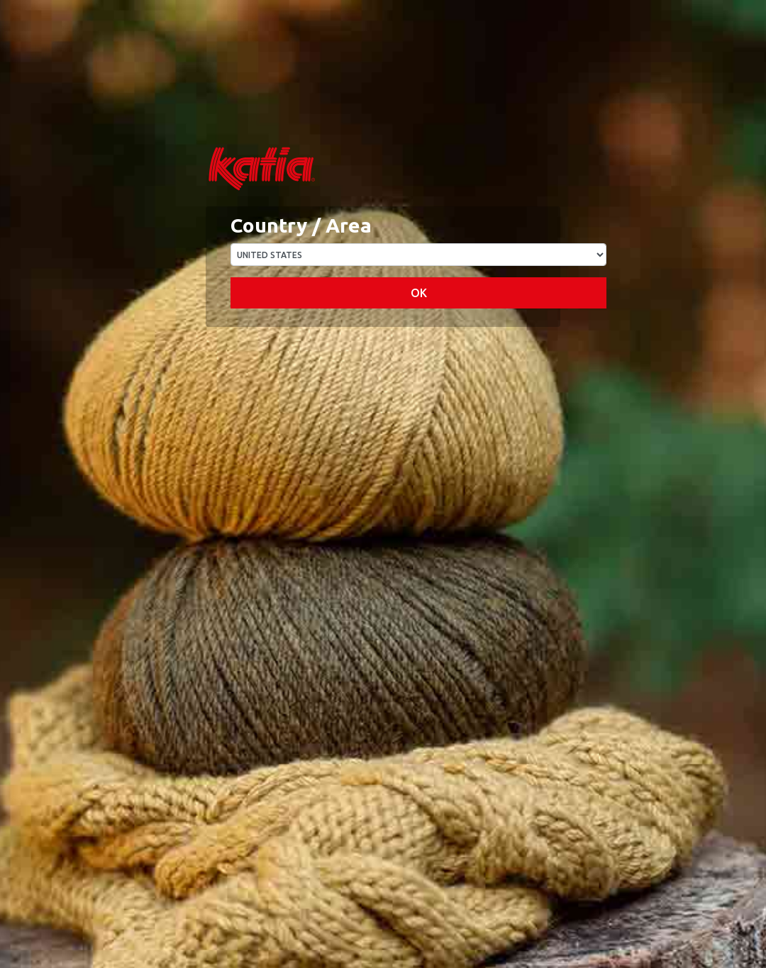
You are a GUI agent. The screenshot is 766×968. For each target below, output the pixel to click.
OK (419, 292)
